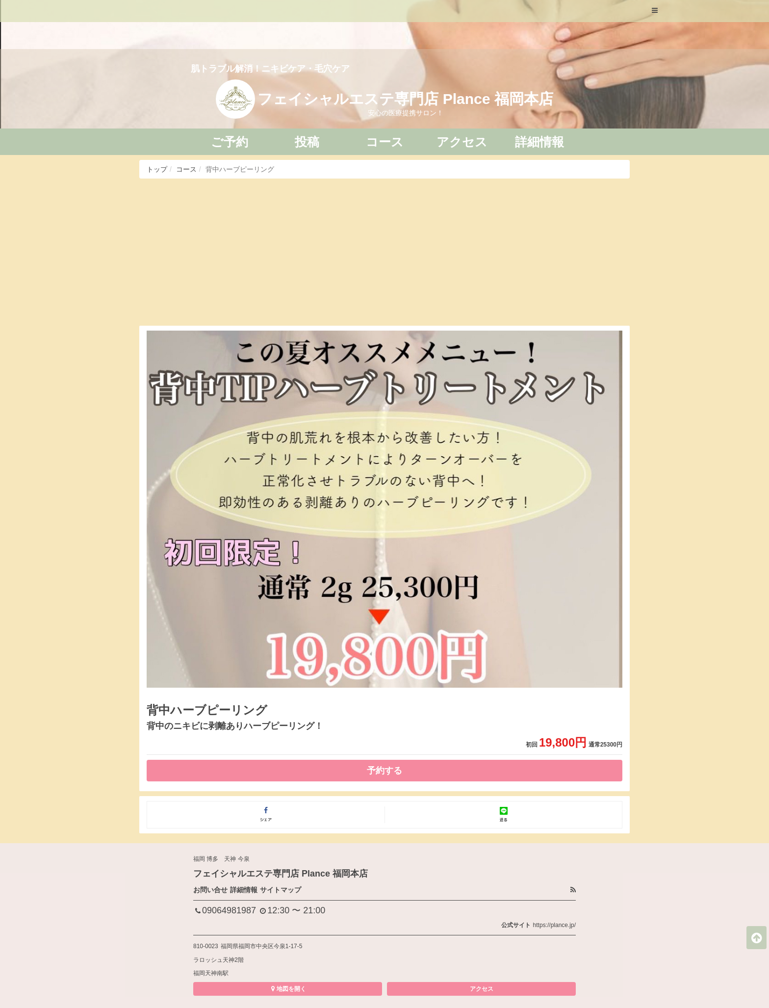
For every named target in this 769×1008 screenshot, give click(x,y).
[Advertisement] (384, 252)
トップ (157, 169)
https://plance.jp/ (554, 925)
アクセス (481, 988)
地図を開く (287, 988)
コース (186, 169)
